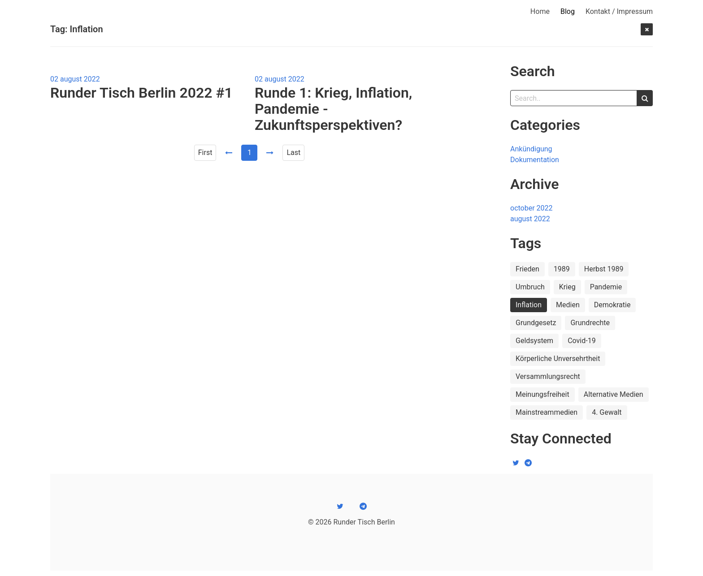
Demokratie (612, 305)
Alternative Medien (613, 394)
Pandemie (606, 287)
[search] (645, 98)
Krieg (567, 287)
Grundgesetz (536, 322)
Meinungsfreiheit (542, 394)
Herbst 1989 (604, 269)
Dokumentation (534, 159)
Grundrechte (590, 322)
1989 (562, 269)
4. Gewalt (606, 412)
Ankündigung (531, 149)
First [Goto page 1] (205, 152)
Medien (568, 305)
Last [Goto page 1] (293, 152)
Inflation (529, 305)
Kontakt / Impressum (619, 11)
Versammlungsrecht (548, 376)
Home (540, 11)
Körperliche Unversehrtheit (558, 358)
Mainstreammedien (546, 412)
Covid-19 (582, 340)
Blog (567, 11)
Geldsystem (534, 340)
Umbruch (530, 287)
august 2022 (530, 219)
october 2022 (531, 208)
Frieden (527, 269)
